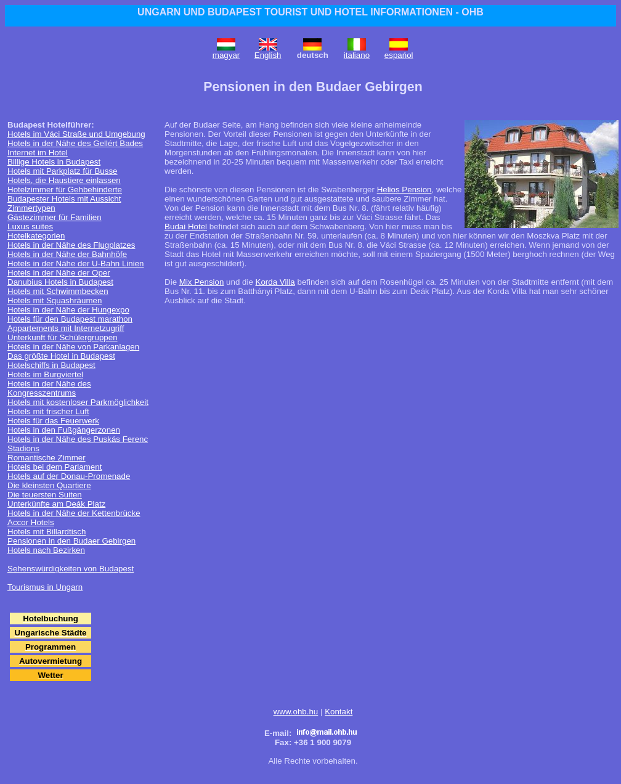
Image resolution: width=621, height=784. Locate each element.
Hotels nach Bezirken (46, 550)
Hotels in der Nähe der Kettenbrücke (73, 513)
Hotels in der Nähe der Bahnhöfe (67, 254)
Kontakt (338, 711)
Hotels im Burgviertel (45, 374)
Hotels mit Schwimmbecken (57, 291)
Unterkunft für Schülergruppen (62, 337)
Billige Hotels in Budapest (53, 161)
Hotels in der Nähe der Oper (58, 272)
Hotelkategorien (36, 235)
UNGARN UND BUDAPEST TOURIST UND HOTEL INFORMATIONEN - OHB (310, 12)
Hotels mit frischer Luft (48, 411)
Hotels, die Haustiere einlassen (64, 180)
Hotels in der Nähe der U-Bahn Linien (75, 263)
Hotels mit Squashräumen (54, 300)
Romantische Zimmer (46, 457)
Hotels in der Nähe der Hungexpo (68, 309)
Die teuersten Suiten (44, 494)
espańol (398, 55)
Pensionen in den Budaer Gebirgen (71, 540)
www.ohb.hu (296, 711)
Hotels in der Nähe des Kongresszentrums (49, 388)
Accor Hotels (30, 522)
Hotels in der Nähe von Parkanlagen (73, 346)
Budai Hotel (185, 226)
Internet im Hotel (37, 152)
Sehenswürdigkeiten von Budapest (70, 568)
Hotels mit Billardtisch (46, 531)
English (268, 55)
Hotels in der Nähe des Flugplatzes (71, 245)
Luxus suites (30, 226)
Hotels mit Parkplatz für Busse (62, 171)
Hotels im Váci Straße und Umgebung (76, 134)
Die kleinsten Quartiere (49, 485)
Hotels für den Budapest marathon (69, 319)
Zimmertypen (31, 208)
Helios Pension (404, 189)
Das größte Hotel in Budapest (61, 356)
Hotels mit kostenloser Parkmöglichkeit (77, 402)
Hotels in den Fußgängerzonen (63, 430)
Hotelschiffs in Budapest (51, 365)
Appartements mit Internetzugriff (65, 328)
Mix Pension (201, 282)
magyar (226, 55)
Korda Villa (275, 282)
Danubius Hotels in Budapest (60, 282)
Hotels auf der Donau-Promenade (68, 476)
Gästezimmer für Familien (54, 217)
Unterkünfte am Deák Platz (56, 503)
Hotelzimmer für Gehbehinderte (64, 189)
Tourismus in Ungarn (45, 587)
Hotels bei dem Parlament (54, 467)
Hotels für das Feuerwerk (53, 420)
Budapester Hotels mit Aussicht (64, 198)
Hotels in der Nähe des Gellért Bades (75, 143)
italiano (357, 55)
